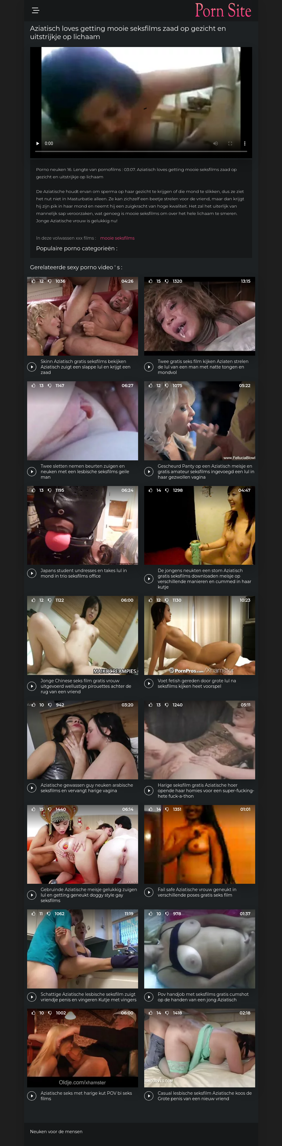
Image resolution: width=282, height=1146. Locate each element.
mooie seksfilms (117, 238)
